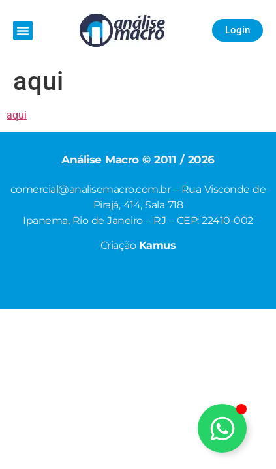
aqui (17, 115)
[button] (23, 30)
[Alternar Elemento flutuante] (222, 428)
